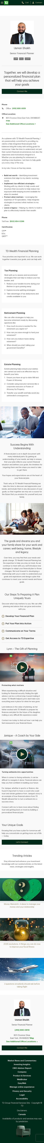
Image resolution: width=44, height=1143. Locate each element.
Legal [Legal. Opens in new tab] (22, 1095)
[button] (18, 616)
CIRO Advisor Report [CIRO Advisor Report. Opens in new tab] (22, 1068)
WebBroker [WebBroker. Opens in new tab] (22, 1079)
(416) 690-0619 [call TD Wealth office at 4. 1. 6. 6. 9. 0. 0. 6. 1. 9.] (19, 108)
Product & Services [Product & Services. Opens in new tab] (22, 1076)
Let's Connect (22, 842)
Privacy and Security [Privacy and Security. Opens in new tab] (22, 1091)
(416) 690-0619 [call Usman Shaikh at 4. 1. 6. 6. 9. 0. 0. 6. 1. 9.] (22, 1030)
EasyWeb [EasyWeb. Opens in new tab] (22, 1083)
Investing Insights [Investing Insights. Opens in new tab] (22, 1064)
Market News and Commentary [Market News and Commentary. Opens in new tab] (22, 1061)
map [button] (8, 121)
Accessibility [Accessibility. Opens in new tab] (22, 1099)
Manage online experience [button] (22, 1087)
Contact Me (22, 91)
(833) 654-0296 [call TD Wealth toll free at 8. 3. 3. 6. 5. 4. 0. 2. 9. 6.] (17, 221)
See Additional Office (22, 124)
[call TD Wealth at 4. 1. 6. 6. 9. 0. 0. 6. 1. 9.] (26, 2)
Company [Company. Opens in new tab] (22, 1072)
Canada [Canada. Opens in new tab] (22, 1114)
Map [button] (32, 1038)
